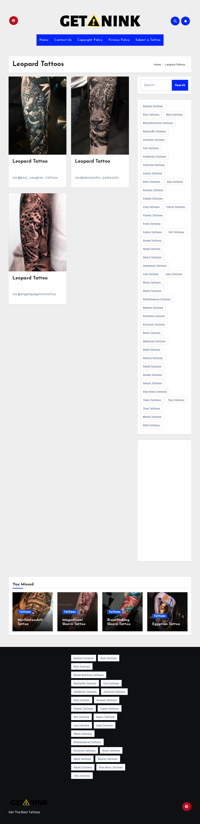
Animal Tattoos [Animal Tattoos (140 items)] (153, 106)
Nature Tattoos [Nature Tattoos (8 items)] (153, 307)
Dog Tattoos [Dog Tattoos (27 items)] (175, 181)
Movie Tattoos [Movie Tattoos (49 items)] (152, 290)
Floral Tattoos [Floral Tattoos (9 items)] (175, 206)
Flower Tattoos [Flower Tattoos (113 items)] (153, 215)
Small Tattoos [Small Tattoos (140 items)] (152, 366)
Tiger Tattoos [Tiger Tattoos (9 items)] (152, 400)
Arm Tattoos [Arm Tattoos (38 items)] (151, 114)
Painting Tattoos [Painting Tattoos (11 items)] (154, 316)
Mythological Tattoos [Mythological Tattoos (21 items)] (157, 299)
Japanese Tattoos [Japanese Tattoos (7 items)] (155, 265)
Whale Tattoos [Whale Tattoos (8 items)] (152, 416)
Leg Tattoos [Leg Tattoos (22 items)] (151, 274)
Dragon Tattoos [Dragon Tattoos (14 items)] (153, 190)
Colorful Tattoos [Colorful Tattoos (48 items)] (154, 164)
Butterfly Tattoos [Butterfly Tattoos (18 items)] (154, 131)
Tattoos (25, 612)
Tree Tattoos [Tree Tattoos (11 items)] (151, 408)
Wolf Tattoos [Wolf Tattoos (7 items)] (151, 425)
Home (43, 40)
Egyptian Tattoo (166, 624)
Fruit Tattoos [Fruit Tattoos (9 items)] (152, 223)
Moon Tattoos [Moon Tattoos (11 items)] (152, 282)
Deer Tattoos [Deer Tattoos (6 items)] (151, 181)
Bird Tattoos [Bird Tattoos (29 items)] (174, 114)
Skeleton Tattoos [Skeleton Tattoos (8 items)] (154, 341)
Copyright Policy (90, 40)
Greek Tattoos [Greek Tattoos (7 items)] (152, 240)
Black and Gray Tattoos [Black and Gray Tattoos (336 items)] (158, 122)
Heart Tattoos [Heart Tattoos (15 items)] (152, 257)
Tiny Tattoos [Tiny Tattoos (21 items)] (176, 400)
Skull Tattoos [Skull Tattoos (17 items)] (151, 349)
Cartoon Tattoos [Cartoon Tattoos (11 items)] (154, 139)
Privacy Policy (119, 40)
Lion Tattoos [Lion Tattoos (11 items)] (174, 274)
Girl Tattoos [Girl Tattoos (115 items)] (176, 232)
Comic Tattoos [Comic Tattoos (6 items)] (152, 173)
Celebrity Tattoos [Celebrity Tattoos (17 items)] (154, 156)
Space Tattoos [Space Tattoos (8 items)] (152, 383)
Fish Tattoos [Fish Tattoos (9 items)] (151, 206)
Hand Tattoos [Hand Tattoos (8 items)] (152, 248)
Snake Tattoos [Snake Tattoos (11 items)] (152, 374)
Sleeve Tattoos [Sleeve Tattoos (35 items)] (153, 358)
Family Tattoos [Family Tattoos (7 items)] (152, 198)
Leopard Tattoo (30, 161)
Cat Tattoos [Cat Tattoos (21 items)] (151, 148)
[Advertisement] (165, 501)
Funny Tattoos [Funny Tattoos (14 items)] (152, 232)
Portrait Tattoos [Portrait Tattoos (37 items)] (154, 324)
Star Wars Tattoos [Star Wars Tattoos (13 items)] (155, 391)
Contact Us (62, 40)
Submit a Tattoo (148, 40)
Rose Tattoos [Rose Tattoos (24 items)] (152, 332)
